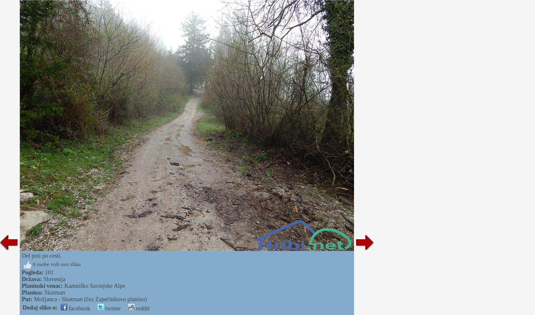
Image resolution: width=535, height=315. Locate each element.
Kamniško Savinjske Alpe (94, 286)
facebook (75, 308)
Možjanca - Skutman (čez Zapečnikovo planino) (90, 299)
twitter (109, 308)
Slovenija (54, 279)
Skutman (54, 292)
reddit (139, 308)
